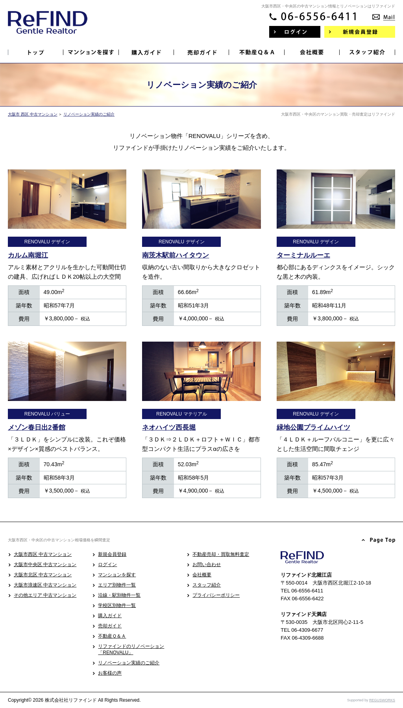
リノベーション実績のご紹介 (89, 114)
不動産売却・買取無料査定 (220, 554)
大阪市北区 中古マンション (43, 574)
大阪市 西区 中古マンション (32, 114)
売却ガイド (110, 626)
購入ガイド (110, 615)
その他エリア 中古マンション (45, 595)
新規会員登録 (112, 554)
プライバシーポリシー (216, 595)
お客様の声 (110, 673)
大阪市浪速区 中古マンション (45, 585)
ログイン (107, 564)
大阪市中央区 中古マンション (45, 564)
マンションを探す (117, 574)
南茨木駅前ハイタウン (175, 255)
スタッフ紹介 (206, 585)
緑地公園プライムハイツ (313, 427)
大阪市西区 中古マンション (43, 554)
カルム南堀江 (28, 255)
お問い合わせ (206, 564)
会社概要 (201, 574)
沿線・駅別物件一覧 (119, 595)
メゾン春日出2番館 (36, 427)
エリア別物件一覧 (117, 585)
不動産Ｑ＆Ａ (112, 636)
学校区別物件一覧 (117, 605)
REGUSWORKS (382, 700)
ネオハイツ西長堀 (169, 427)
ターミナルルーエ (303, 255)
